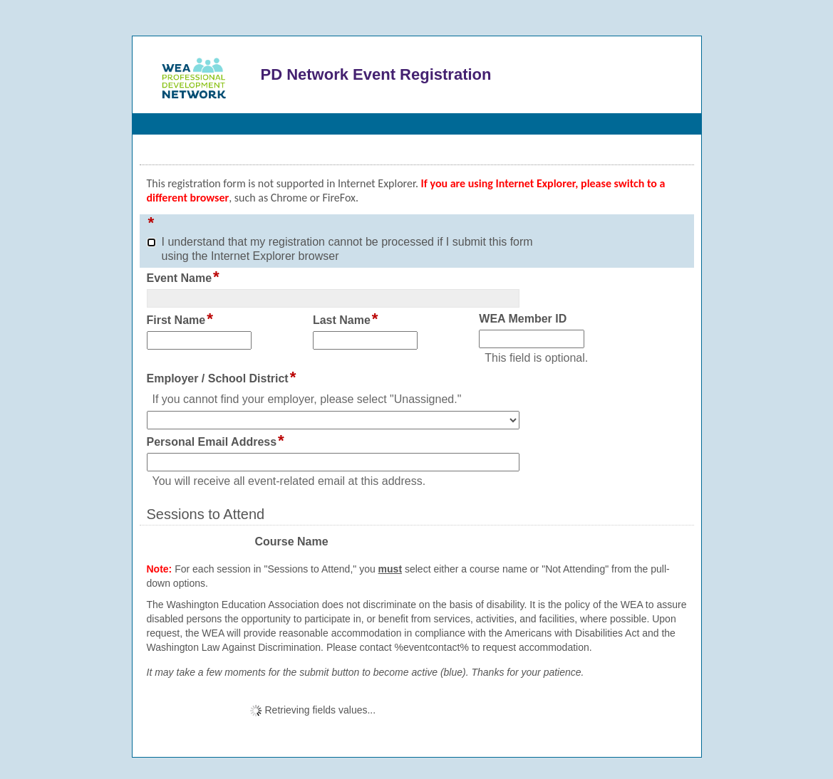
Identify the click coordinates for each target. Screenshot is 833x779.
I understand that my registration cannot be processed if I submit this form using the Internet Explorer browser (347, 249)
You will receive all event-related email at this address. (289, 481)
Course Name (291, 542)
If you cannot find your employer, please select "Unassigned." (307, 399)
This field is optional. (536, 358)
